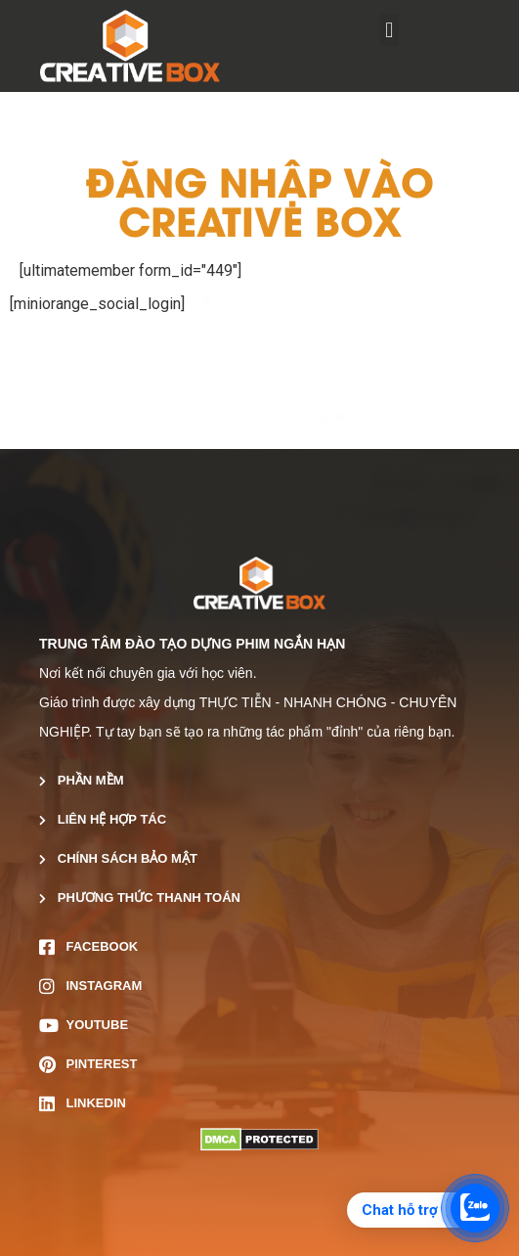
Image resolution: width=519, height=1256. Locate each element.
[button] (389, 30)
